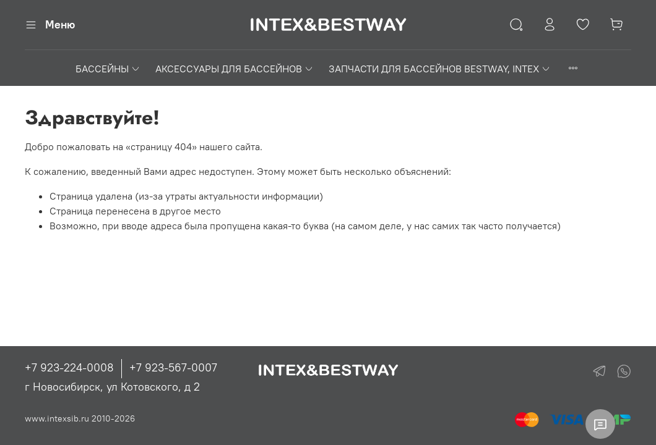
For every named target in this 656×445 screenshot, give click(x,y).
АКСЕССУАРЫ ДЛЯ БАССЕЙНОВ (234, 68)
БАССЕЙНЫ (108, 68)
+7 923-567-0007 (173, 367)
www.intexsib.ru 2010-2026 (80, 418)
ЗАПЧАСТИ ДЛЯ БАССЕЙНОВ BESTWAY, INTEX (440, 68)
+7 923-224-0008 (69, 367)
